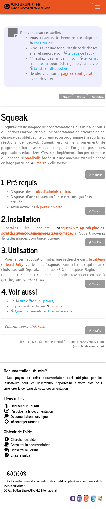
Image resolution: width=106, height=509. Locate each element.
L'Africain (37, 326)
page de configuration (79, 73)
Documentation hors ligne (26, 416)
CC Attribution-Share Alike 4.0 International (30, 490)
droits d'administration (51, 191)
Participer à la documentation (28, 411)
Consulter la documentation (27, 445)
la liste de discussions (51, 68)
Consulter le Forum (21, 450)
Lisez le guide (17, 455)
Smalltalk (32, 157)
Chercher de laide (20, 439)
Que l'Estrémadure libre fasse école (43, 311)
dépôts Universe (49, 206)
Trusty (65, 97)
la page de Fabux (81, 53)
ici (7, 238)
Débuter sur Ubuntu (21, 406)
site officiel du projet (36, 300)
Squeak (57, 306)
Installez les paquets (27, 227)
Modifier (97, 174)
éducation (96, 97)
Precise (79, 97)
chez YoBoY (43, 42)
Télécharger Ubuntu (21, 422)
